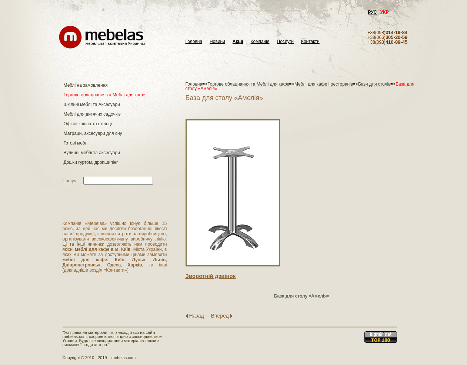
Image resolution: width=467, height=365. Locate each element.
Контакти (310, 41)
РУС (372, 12)
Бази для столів (374, 84)
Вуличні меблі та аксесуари (92, 152)
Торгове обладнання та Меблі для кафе (105, 94)
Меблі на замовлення (86, 85)
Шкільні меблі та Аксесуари (92, 104)
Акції (238, 41)
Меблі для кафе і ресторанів (323, 84)
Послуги (285, 41)
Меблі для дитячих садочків (92, 114)
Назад (196, 316)
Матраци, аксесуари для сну (93, 133)
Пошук (69, 180)
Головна (194, 41)
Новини (217, 41)
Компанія (260, 41)
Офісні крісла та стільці (88, 123)
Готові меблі (76, 143)
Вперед (220, 316)
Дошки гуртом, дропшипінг (91, 162)
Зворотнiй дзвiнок (211, 276)
